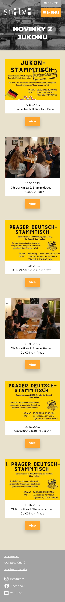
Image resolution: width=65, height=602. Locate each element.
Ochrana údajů (14, 562)
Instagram (17, 579)
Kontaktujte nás (15, 569)
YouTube (16, 593)
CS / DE (51, 3)
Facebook (18, 586)
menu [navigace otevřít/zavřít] (51, 12)
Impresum (11, 556)
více (32, 121)
